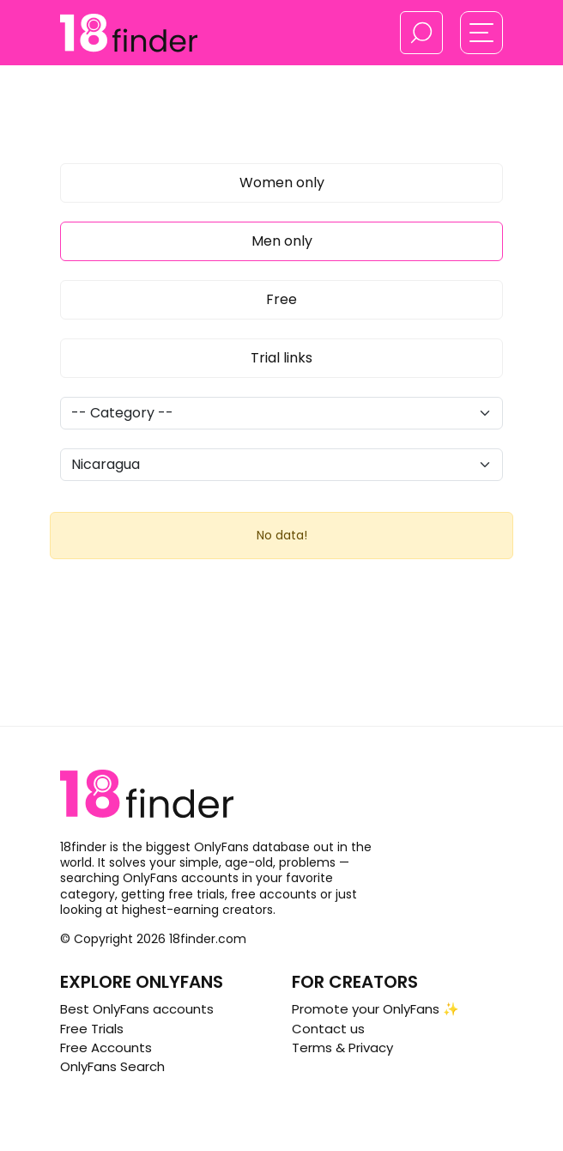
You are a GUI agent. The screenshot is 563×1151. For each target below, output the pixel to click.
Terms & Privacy (342, 1047)
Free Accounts (106, 1047)
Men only (281, 241)
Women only (281, 182)
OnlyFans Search (112, 1066)
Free (281, 299)
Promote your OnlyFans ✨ (375, 1009)
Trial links (281, 358)
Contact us (328, 1029)
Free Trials (92, 1029)
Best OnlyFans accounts (137, 1009)
